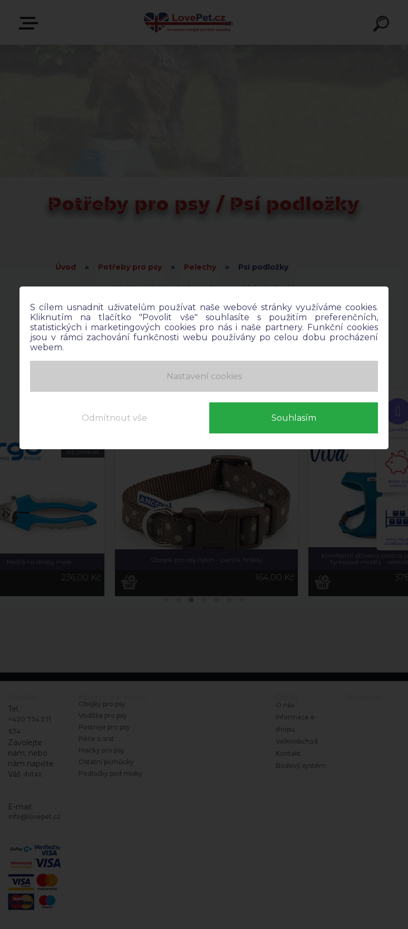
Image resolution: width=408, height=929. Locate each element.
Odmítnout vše (114, 415)
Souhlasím (293, 415)
